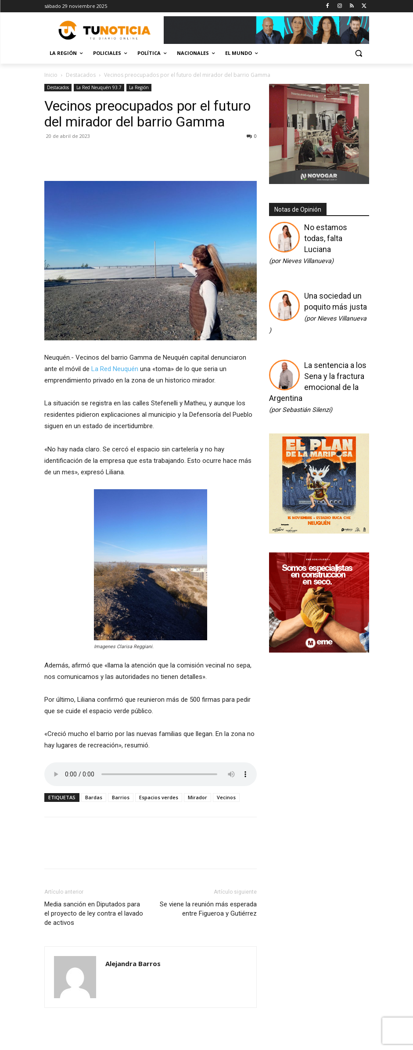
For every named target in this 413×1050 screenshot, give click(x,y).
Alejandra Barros (133, 963)
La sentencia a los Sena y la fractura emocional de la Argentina (317, 387)
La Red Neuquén (114, 369)
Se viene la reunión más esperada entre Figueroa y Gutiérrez (208, 908)
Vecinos (226, 797)
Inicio (50, 75)
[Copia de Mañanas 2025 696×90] (266, 30)
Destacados (81, 75)
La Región (139, 87)
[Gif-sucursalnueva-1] (319, 181)
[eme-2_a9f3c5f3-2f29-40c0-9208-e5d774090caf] (319, 649)
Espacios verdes (158, 797)
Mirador (197, 797)
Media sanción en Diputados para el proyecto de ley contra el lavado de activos (93, 913)
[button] (358, 53)
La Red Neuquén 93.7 (99, 87)
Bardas (93, 797)
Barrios (120, 797)
